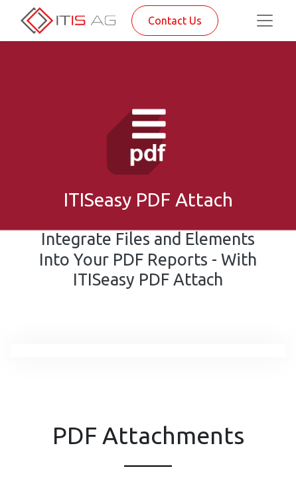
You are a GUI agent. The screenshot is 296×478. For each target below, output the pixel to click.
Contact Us (175, 21)
